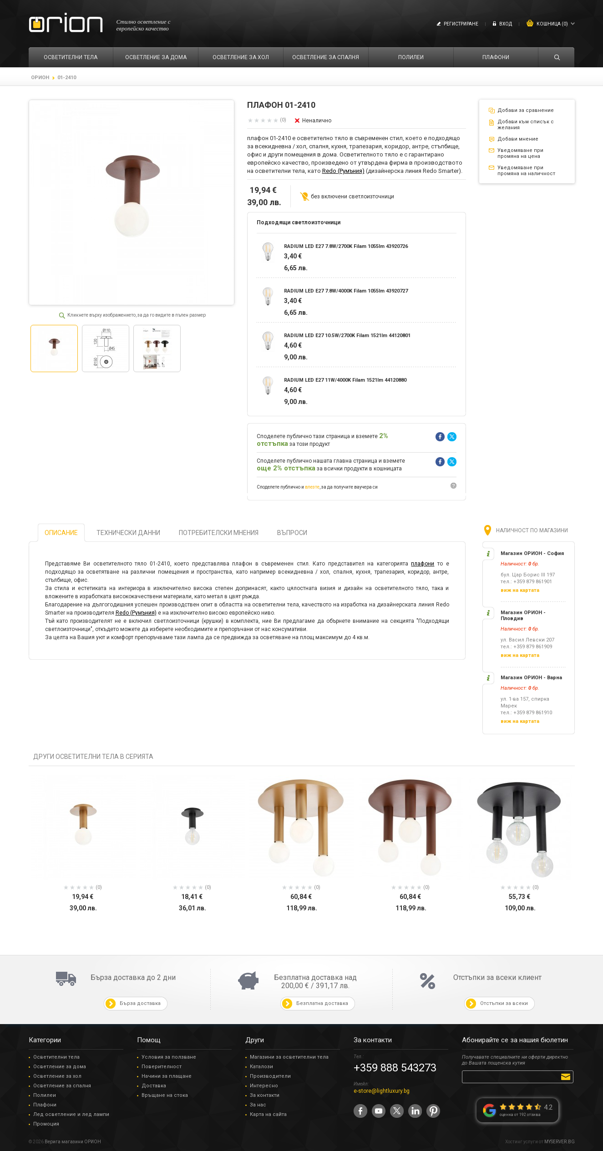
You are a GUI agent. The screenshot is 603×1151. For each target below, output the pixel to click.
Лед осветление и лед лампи (71, 1114)
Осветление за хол (57, 1076)
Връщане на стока (165, 1095)
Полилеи (44, 1095)
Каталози (261, 1067)
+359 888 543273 (395, 1067)
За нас (258, 1105)
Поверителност (162, 1067)
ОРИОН (40, 78)
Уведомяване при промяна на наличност (526, 171)
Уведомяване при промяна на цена (520, 153)
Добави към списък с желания (525, 125)
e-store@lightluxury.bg (382, 1091)
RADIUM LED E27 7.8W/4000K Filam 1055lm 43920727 (346, 291)
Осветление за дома (59, 1067)
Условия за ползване (169, 1057)
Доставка (154, 1086)
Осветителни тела (56, 1057)
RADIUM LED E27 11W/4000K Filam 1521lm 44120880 (345, 380)
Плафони (44, 1105)
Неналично (316, 120)
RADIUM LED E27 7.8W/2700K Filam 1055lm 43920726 (346, 246)
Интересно (264, 1086)
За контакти (264, 1095)
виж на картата (520, 590)
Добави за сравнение (525, 110)
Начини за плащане (167, 1076)
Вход (505, 23)
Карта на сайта (268, 1114)
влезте (312, 487)
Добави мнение (517, 139)
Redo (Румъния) (343, 170)
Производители (270, 1076)
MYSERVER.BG (559, 1141)
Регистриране (461, 23)
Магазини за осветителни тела (289, 1057)
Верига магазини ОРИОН (73, 1141)
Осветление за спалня (62, 1086)
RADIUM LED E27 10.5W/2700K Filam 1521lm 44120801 (347, 335)
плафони (422, 563)
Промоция (46, 1124)
